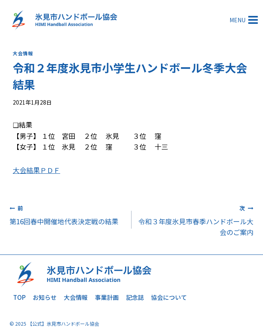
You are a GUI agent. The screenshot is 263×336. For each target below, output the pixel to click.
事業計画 (107, 297)
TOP (19, 297)
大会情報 (23, 53)
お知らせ (45, 297)
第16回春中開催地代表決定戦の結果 (67, 214)
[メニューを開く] (244, 19)
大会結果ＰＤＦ (36, 170)
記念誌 (135, 297)
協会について (169, 297)
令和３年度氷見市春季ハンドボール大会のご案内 (195, 219)
